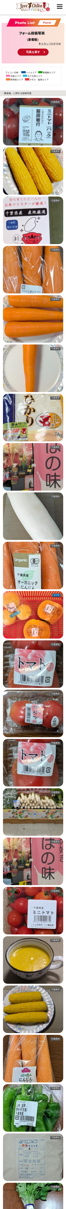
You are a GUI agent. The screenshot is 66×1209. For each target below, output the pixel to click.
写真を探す (33, 52)
